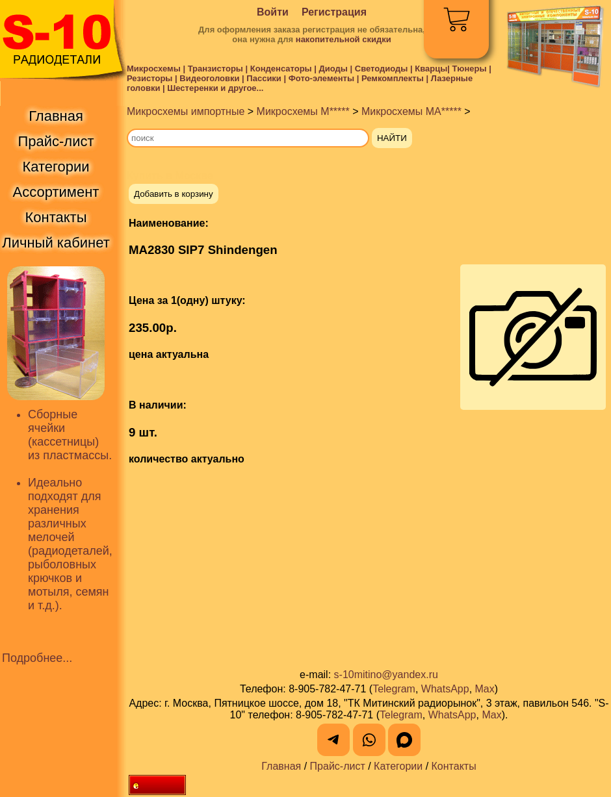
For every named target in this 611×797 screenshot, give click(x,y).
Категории (398, 766)
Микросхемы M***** (303, 111)
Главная (281, 766)
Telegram (393, 688)
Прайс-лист (337, 766)
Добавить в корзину (173, 194)
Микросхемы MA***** (411, 111)
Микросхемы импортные (185, 111)
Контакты (454, 766)
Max (485, 688)
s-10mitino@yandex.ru (386, 674)
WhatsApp (445, 688)
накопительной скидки (343, 39)
